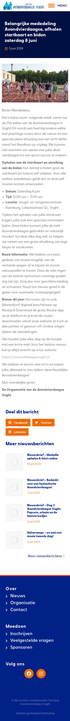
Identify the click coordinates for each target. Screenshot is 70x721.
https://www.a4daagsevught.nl (25, 357)
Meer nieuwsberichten (46, 556)
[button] (18, 422)
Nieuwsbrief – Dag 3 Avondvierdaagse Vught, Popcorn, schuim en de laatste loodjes (44, 511)
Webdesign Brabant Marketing (35, 713)
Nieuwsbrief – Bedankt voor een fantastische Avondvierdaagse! (42, 484)
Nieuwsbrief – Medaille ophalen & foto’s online (43, 457)
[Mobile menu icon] (56, 5)
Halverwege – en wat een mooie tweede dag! (44, 534)
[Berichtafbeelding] (14, 462)
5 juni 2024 (16, 48)
